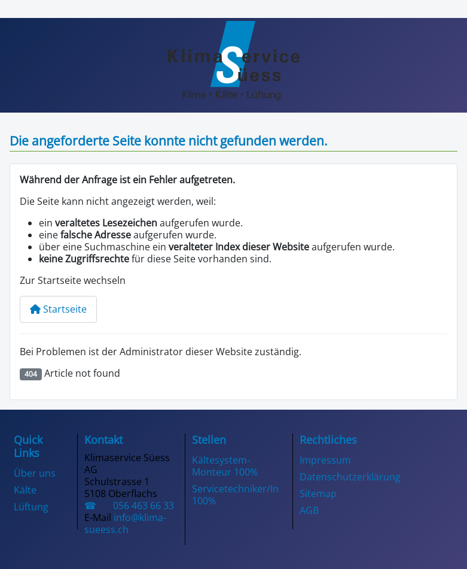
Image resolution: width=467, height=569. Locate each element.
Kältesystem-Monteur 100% (225, 466)
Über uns (35, 473)
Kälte (25, 490)
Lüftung (31, 506)
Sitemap (318, 493)
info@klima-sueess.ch (125, 523)
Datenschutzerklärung (350, 476)
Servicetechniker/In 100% (235, 494)
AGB (309, 510)
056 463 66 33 (137, 505)
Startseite (58, 309)
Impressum (325, 460)
